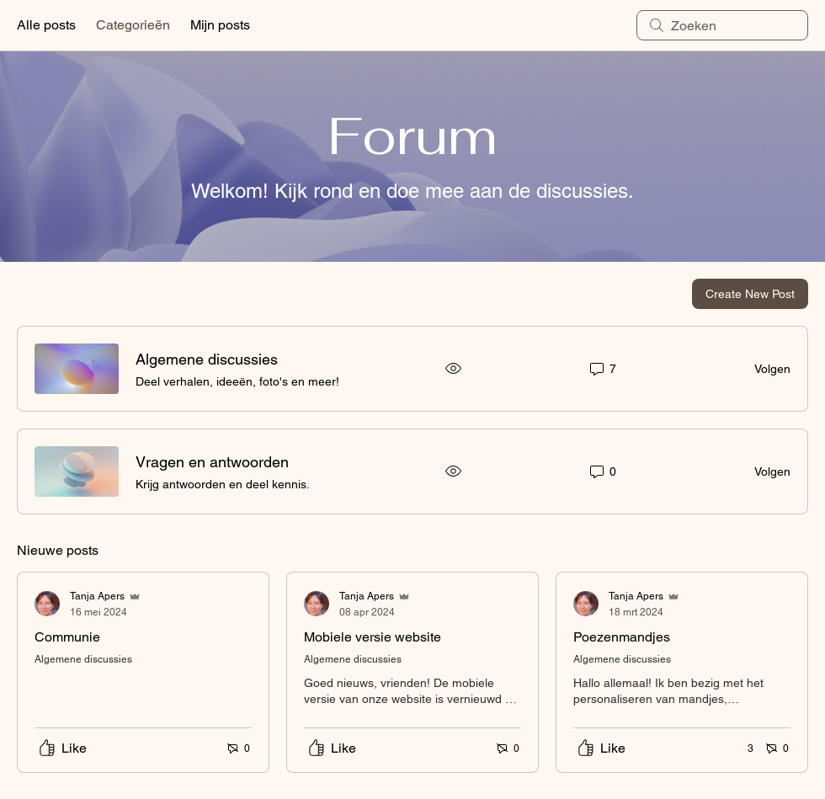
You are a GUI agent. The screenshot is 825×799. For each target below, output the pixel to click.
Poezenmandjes (621, 637)
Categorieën (133, 25)
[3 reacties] (741, 749)
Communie (67, 637)
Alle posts (46, 25)
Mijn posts (220, 25)
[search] (722, 25)
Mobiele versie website (372, 637)
